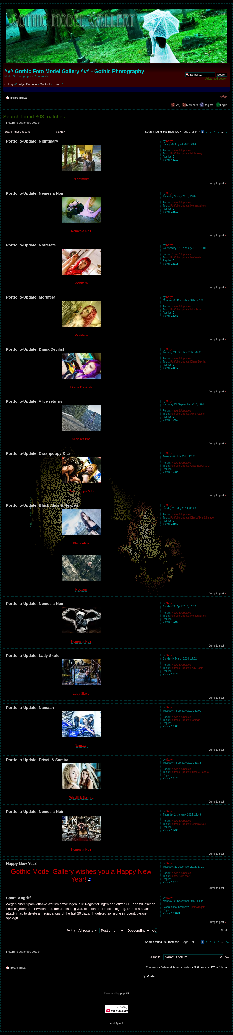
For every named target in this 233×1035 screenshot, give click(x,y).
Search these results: (28, 131)
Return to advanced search (23, 122)
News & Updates (181, 150)
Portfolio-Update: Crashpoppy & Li (38, 453)
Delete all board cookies (175, 967)
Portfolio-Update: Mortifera (30, 297)
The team (152, 967)
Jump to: (155, 957)
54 (227, 131)
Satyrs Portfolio (27, 84)
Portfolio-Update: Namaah (30, 707)
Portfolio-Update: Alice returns (34, 401)
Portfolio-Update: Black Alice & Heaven (42, 505)
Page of (190, 131)
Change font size (223, 96)
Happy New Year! (21, 863)
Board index (18, 97)
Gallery (8, 84)
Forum (57, 84)
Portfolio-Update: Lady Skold (33, 655)
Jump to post (216, 183)
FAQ (177, 105)
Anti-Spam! (116, 1023)
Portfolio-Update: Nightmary (32, 141)
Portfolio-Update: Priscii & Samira (37, 759)
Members (192, 105)
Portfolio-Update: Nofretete (31, 245)
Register (209, 105)
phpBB (124, 993)
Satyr (169, 141)
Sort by (70, 930)
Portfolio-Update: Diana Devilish (35, 349)
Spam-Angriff (18, 898)
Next (224, 930)
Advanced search (216, 78)
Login (223, 105)
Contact (45, 84)
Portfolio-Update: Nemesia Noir (35, 193)
